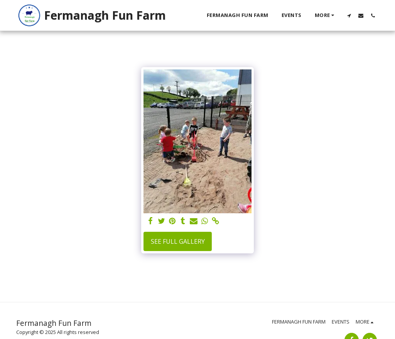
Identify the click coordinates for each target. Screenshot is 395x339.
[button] (348, 15)
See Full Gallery (178, 241)
